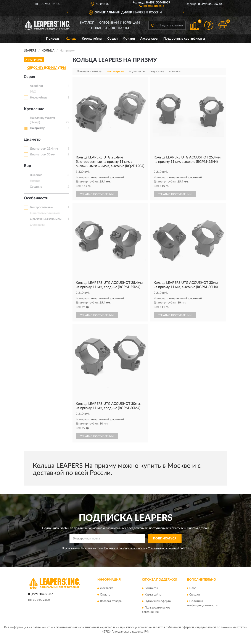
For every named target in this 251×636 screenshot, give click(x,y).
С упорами (37, 224)
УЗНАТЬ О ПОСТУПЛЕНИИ (97, 194)
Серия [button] (29, 77)
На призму (37, 128)
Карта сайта (153, 594)
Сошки (112, 38)
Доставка (106, 588)
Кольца (71, 38)
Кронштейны (92, 38)
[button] (151, 5)
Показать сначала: (89, 71)
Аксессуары (149, 38)
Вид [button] (27, 166)
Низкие (35, 180)
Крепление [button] (34, 109)
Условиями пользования (163, 548)
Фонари (129, 38)
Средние (36, 186)
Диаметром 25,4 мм (44, 148)
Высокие (36, 175)
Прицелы (53, 38)
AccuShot (36, 85)
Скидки (194, 594)
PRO (33, 91)
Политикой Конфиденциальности (124, 548)
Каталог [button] (87, 22)
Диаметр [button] (32, 140)
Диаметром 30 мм (42, 154)
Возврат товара (111, 601)
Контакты (120, 28)
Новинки (99, 28)
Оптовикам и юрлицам (119, 22)
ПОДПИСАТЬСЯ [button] (165, 538)
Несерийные (38, 97)
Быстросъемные (41, 207)
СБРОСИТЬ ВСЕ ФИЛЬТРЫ (46, 67)
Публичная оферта (158, 601)
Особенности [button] (36, 198)
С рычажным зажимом (45, 219)
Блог (192, 588)
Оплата (105, 594)
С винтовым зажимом (45, 213)
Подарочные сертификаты (184, 38)
